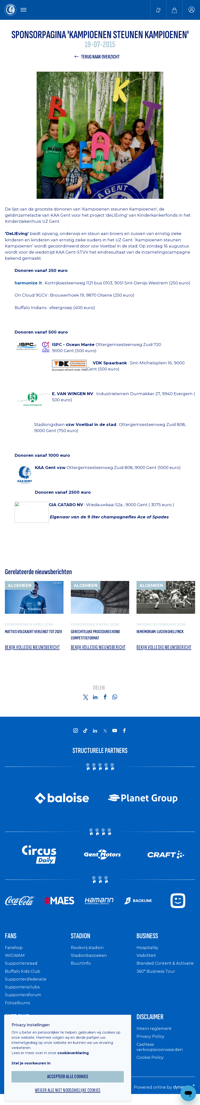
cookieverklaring (76, 1049)
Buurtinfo (81, 968)
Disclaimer (153, 1023)
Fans (12, 940)
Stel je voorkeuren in (34, 1059)
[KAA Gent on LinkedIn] (95, 734)
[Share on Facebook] (105, 700)
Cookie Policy (151, 1064)
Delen (99, 692)
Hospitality (148, 952)
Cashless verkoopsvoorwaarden (161, 1054)
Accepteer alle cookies (71, 1072)
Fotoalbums (18, 1008)
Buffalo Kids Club (24, 976)
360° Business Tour (158, 981)
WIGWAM (15, 960)
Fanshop (14, 952)
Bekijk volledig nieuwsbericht (19, 647)
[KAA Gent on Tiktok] (85, 734)
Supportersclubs (23, 992)
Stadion (83, 940)
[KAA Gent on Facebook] (124, 734)
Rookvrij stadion (88, 952)
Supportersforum (23, 1000)
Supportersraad (22, 968)
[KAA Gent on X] (105, 734)
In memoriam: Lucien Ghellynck (157, 637)
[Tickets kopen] (158, 10)
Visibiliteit (147, 960)
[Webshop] (174, 10)
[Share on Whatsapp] (114, 700)
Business (150, 940)
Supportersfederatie (27, 984)
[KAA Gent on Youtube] (114, 734)
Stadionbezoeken (90, 960)
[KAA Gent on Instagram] (75, 734)
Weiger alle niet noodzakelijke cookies (70, 1087)
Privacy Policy (152, 1043)
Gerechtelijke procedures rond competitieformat (97, 637)
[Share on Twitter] (85, 700)
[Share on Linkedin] (95, 700)
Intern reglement (155, 1035)
